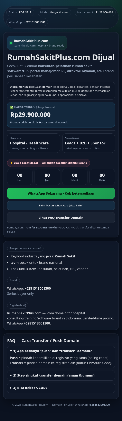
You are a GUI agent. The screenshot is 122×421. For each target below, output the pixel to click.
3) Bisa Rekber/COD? (30, 388)
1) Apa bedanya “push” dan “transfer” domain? (52, 351)
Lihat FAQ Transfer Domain (60, 217)
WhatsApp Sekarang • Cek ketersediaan (61, 193)
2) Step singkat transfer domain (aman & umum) (54, 375)
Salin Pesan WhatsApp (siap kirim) (61, 205)
